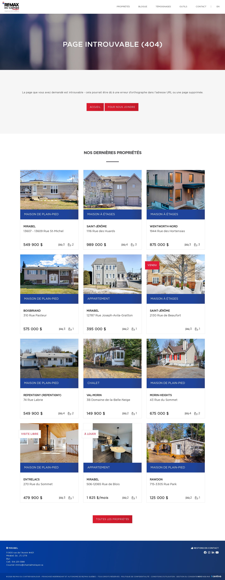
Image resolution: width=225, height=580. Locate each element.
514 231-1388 (18, 562)
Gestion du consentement (189, 576)
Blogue (142, 7)
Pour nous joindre (121, 107)
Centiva (216, 576)
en (218, 7)
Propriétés (123, 7)
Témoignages (163, 7)
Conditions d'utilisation (163, 576)
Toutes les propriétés (112, 519)
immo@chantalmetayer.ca (29, 565)
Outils (183, 7)
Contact (201, 7)
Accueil (95, 107)
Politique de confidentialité (135, 576)
